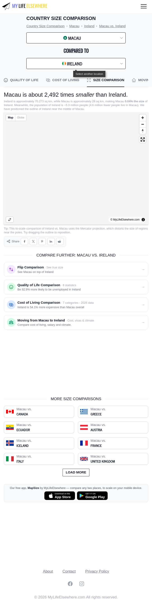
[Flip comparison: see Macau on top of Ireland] (76, 269)
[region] (76, 168)
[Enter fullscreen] (142, 139)
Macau (63, 228)
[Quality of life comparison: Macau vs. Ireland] (76, 287)
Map (10, 117)
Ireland (49, 228)
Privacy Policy (97, 571)
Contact (69, 571)
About (48, 571)
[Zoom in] (142, 117)
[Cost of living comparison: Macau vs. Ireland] (76, 304)
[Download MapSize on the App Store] (59, 495)
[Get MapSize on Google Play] (92, 495)
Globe (20, 117)
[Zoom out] (142, 124)
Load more (76, 472)
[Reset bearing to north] (142, 130)
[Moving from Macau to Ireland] (76, 322)
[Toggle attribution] (143, 219)
